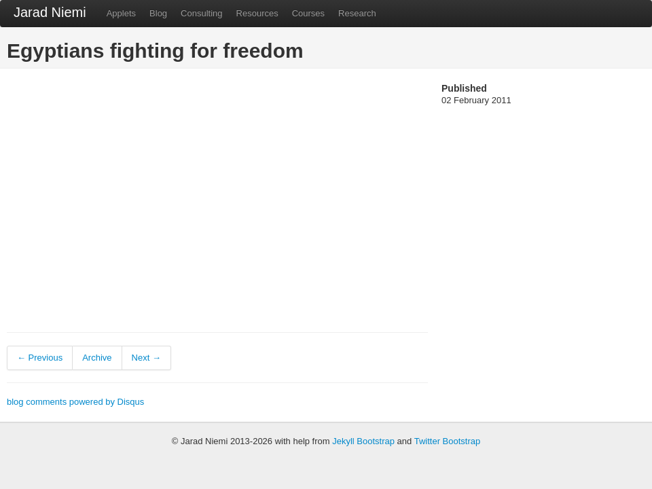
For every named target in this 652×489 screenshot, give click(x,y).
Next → (146, 357)
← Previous (39, 357)
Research (357, 13)
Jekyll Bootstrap (363, 441)
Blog (158, 13)
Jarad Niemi (50, 12)
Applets (121, 13)
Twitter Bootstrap (447, 441)
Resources (257, 13)
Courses (308, 13)
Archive (96, 357)
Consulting (201, 13)
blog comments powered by (75, 402)
